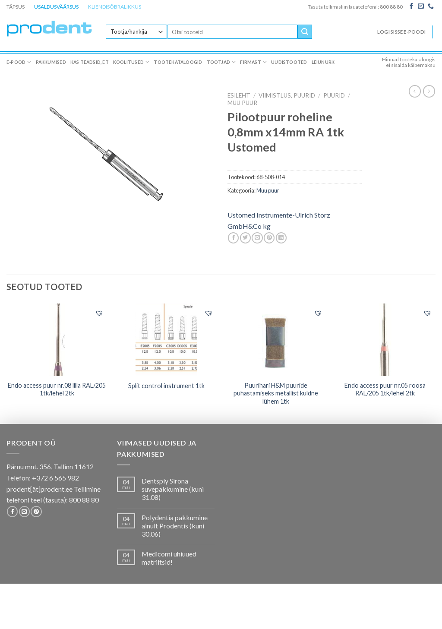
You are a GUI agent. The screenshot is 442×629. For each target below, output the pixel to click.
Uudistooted (289, 62)
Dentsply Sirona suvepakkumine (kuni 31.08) (173, 489)
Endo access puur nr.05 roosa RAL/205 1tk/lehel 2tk (385, 389)
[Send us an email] (421, 6)
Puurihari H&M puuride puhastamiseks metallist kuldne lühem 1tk (276, 393)
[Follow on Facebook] (411, 6)
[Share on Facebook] (233, 237)
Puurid (334, 95)
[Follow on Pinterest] (36, 511)
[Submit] (304, 32)
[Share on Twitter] (245, 237)
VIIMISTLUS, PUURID (287, 95)
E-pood (19, 62)
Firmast (253, 62)
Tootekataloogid (178, 62)
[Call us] (431, 6)
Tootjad (221, 62)
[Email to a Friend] (257, 237)
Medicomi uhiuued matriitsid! (169, 558)
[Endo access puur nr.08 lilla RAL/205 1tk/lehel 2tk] (56, 340)
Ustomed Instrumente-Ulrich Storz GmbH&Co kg (278, 220)
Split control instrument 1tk (166, 385)
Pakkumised (51, 62)
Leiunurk (323, 62)
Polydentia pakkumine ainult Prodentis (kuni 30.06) (175, 525)
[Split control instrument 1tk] (166, 340)
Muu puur (242, 102)
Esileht (238, 95)
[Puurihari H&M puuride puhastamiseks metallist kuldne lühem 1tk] (275, 339)
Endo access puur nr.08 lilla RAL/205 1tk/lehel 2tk (57, 389)
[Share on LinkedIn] (281, 237)
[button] (99, 313)
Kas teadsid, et (89, 62)
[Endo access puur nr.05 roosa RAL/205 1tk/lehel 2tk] (385, 340)
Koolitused (131, 62)
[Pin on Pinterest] (269, 237)
